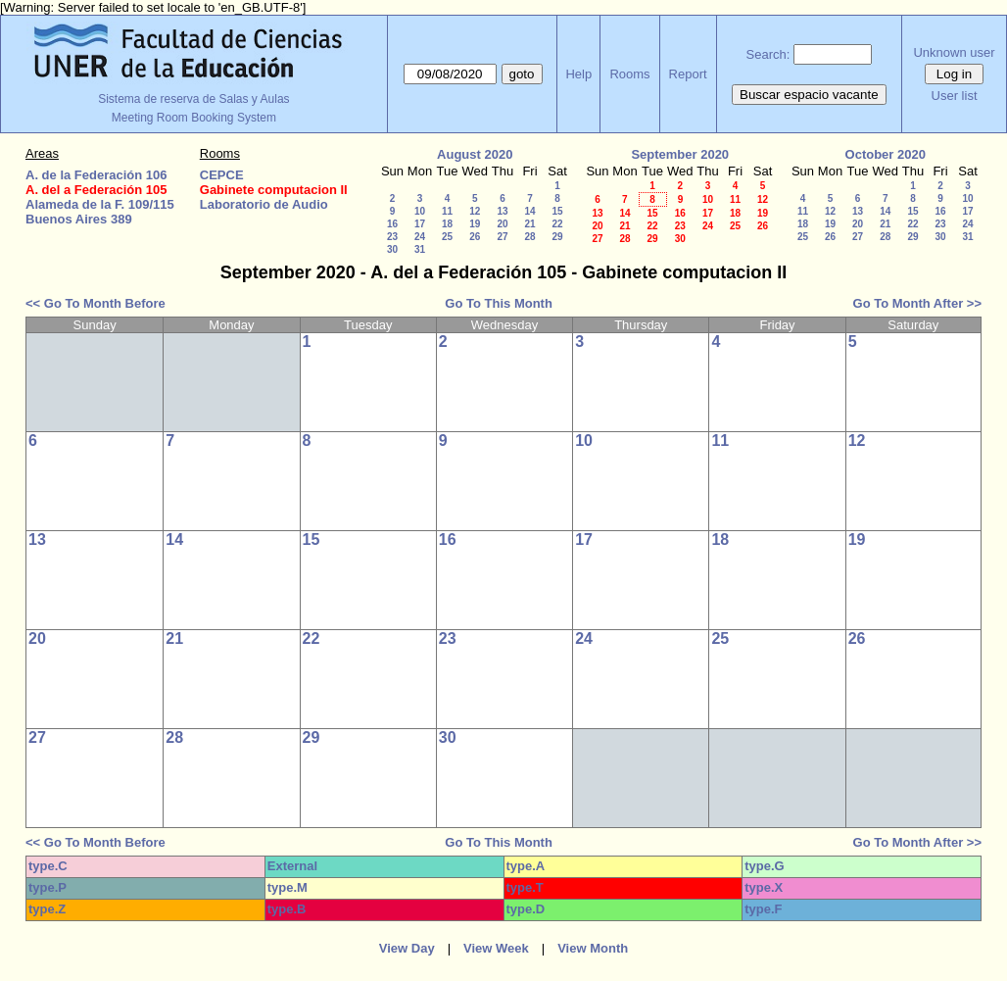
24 (419, 236)
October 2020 (885, 154)
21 (529, 224)
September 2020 (680, 154)
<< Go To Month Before (95, 303)
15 (556, 211)
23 (392, 236)
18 (447, 224)
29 (556, 236)
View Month (592, 948)
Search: (768, 54)
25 (447, 236)
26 (474, 236)
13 (502, 211)
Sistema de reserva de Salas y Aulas (193, 99)
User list (955, 95)
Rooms (629, 74)
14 (529, 211)
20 (502, 224)
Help (578, 74)
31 (419, 249)
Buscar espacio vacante (809, 94)
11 (447, 211)
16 (392, 224)
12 (474, 211)
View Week (496, 948)
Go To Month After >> (917, 303)
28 (529, 236)
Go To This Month (498, 303)
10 (419, 211)
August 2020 (474, 154)
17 (419, 224)
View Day (407, 948)
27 (502, 236)
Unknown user (953, 52)
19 (474, 224)
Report (688, 74)
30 (392, 249)
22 (556, 224)
